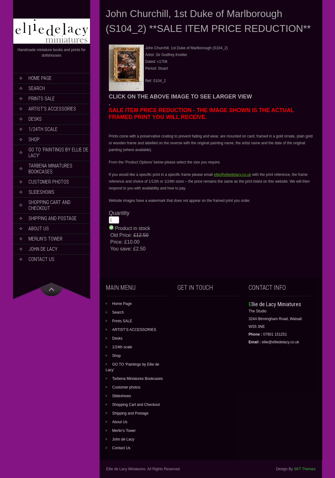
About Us (38, 229)
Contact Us (41, 259)
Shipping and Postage (52, 218)
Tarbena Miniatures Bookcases (50, 169)
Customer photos (48, 182)
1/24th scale (43, 129)
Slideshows (41, 192)
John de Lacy (43, 249)
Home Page (40, 78)
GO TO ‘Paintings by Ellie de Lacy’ (58, 153)
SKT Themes (305, 469)
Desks (35, 119)
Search (36, 88)
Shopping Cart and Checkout (49, 205)
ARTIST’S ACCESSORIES (52, 109)
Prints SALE (41, 99)
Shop (34, 139)
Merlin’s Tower (45, 239)
